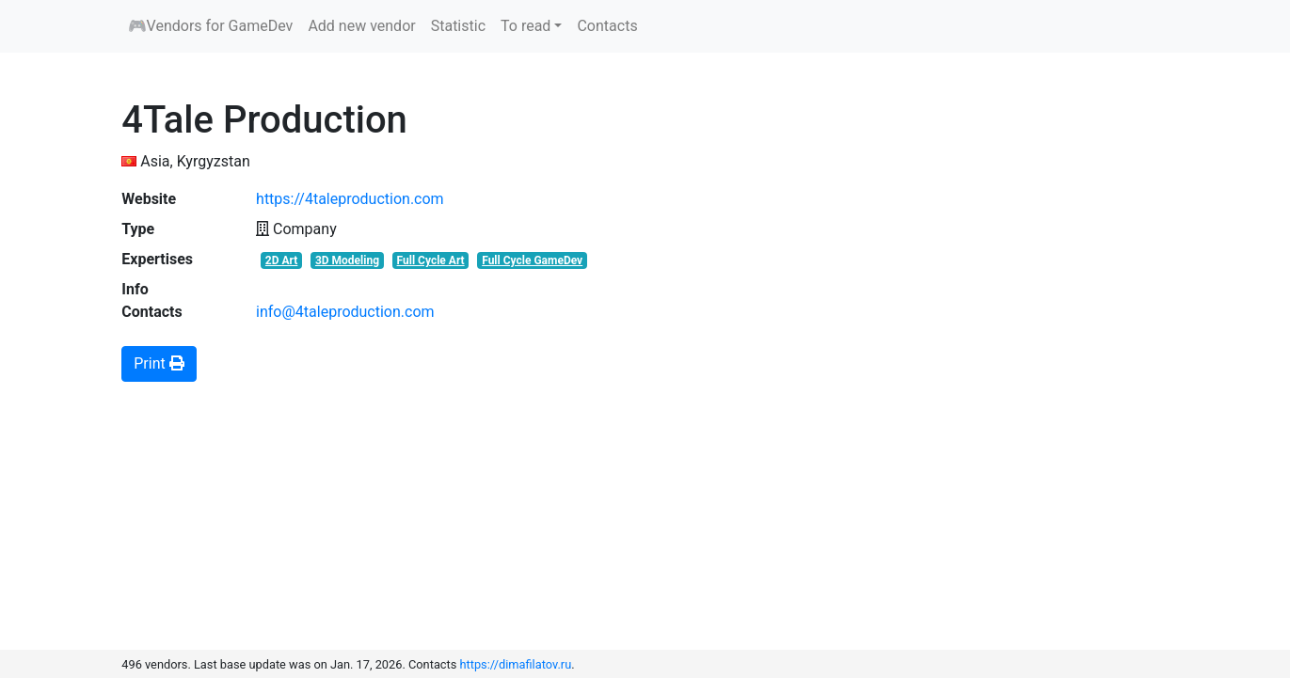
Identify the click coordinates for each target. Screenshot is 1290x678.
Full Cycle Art (431, 260)
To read (525, 26)
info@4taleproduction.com (345, 312)
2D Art (281, 260)
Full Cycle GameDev (532, 260)
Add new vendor (361, 26)
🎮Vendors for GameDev (211, 26)
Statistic (458, 26)
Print (158, 363)
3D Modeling (347, 260)
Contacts (607, 26)
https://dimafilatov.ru (516, 664)
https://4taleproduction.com (350, 199)
